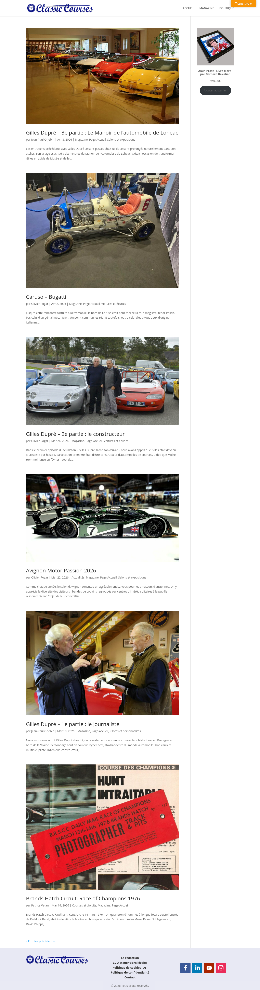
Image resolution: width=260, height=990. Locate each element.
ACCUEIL (188, 8)
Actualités (78, 577)
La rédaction (130, 958)
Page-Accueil (97, 139)
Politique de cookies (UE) (130, 967)
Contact (130, 977)
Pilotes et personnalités (125, 731)
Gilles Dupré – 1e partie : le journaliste (72, 724)
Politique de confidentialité (130, 972)
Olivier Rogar (39, 304)
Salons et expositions (121, 139)
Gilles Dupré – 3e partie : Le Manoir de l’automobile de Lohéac (102, 132)
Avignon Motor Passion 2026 (61, 570)
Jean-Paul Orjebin (42, 139)
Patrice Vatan (40, 905)
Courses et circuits (84, 905)
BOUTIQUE (226, 8)
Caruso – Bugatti (46, 296)
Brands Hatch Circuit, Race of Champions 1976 (83, 898)
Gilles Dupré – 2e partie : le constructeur (75, 433)
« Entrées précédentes (40, 941)
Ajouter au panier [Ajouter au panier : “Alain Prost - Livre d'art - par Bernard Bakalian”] (215, 90)
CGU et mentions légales (130, 963)
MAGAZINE (206, 8)
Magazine (81, 139)
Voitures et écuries (113, 304)
